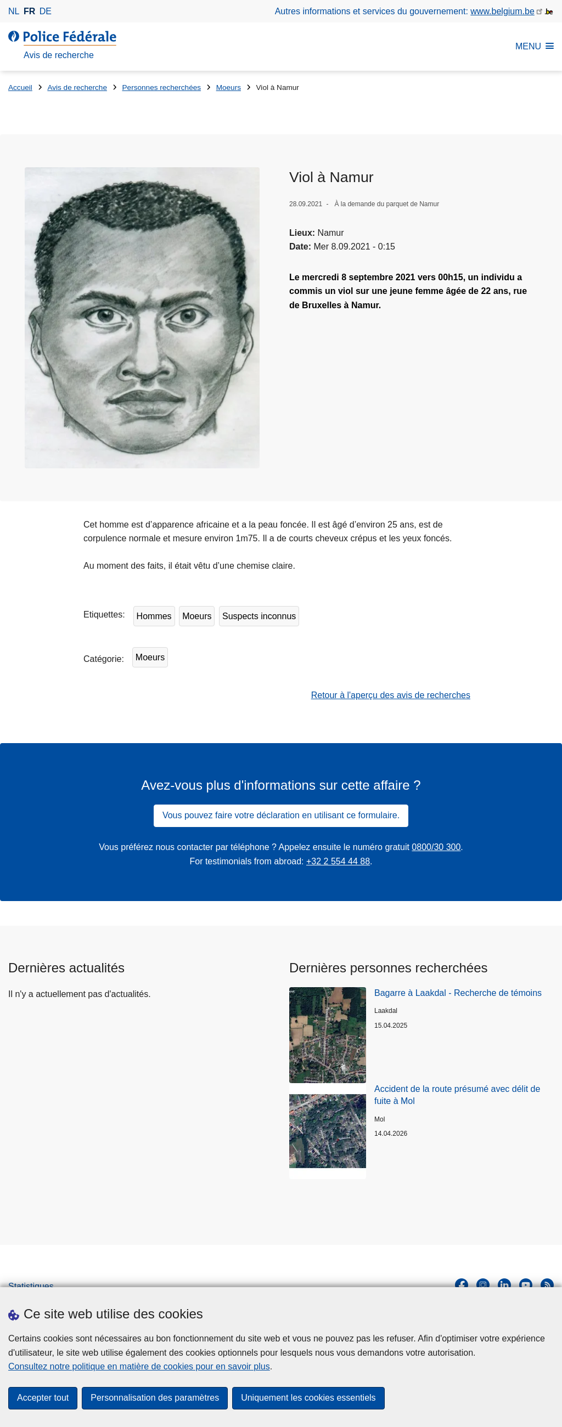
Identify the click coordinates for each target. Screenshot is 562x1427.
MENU (534, 46)
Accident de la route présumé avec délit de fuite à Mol (457, 1095)
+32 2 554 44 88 (338, 862)
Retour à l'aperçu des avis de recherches (390, 695)
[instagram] (483, 1286)
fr (29, 11)
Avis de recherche (77, 87)
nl (13, 11)
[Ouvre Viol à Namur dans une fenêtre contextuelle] (142, 318)
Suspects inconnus (259, 616)
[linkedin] (504, 1286)
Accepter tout (43, 1398)
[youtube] (525, 1286)
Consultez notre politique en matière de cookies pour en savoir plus (139, 1366)
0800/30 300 (436, 847)
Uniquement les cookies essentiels (308, 1398)
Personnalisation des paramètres (155, 1398)
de (46, 11)
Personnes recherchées (161, 87)
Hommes (154, 616)
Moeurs (228, 87)
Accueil (20, 87)
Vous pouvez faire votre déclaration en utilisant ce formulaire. (281, 816)
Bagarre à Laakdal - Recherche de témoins (458, 993)
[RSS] (547, 1286)
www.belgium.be (502, 11)
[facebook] (461, 1286)
